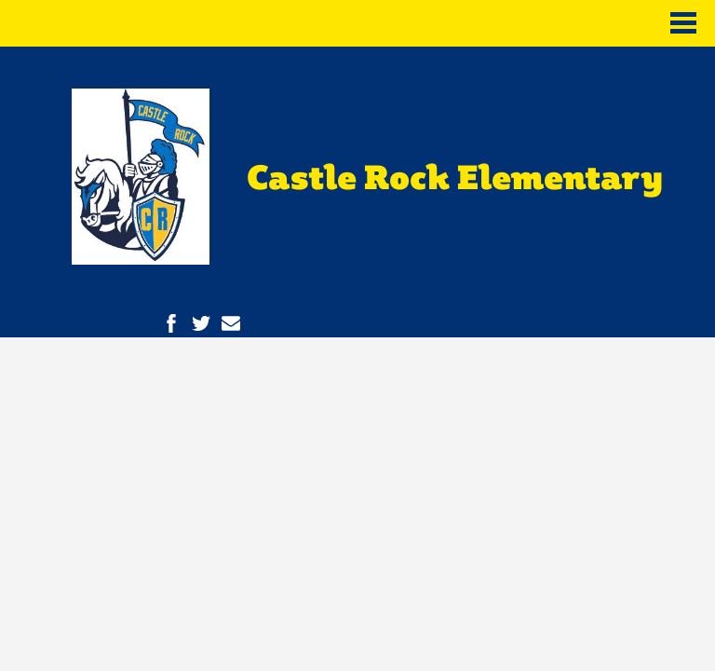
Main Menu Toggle (683, 23)
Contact (231, 323)
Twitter (201, 323)
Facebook (171, 323)
